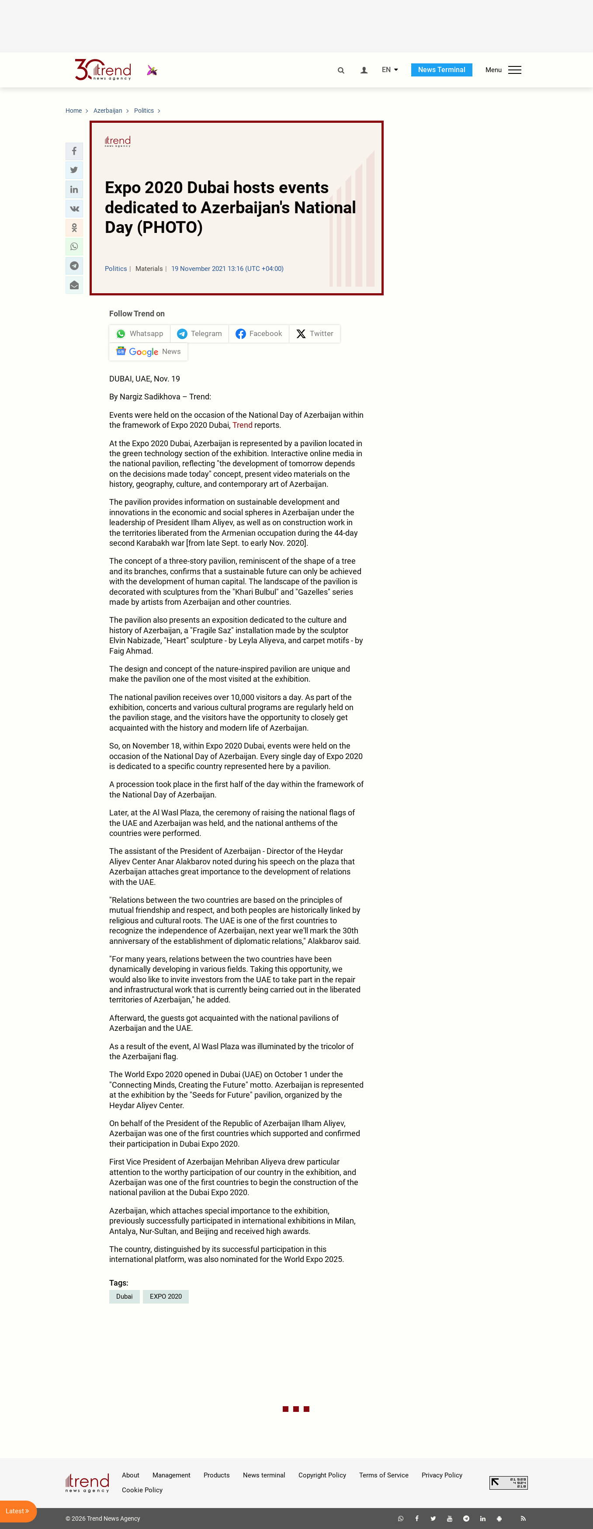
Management (172, 1475)
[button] (74, 151)
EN (386, 69)
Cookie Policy (142, 1490)
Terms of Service (384, 1475)
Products (217, 1475)
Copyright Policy (322, 1475)
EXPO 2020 (166, 1296)
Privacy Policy (442, 1475)
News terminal (264, 1475)
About (130, 1475)
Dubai (124, 1296)
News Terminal (441, 70)
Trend (242, 425)
